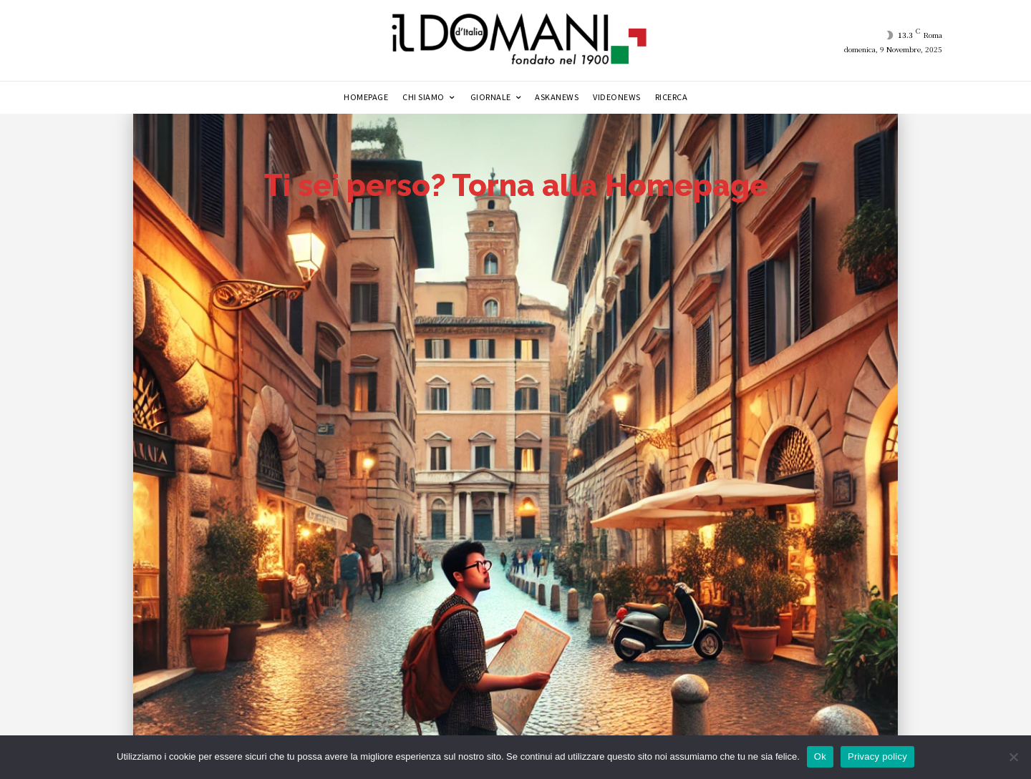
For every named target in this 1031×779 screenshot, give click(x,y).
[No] (1013, 757)
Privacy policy (877, 756)
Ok (820, 756)
